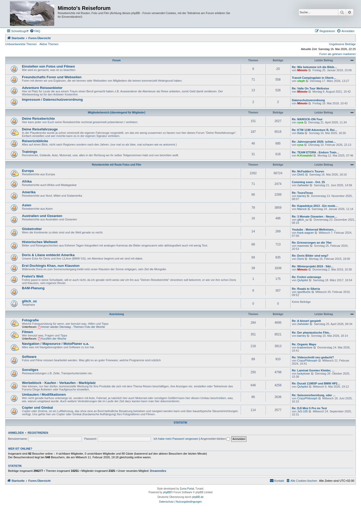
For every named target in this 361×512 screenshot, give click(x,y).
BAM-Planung (33, 288)
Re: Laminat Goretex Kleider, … (313, 370)
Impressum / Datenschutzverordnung (52, 99)
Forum (117, 60)
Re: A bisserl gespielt (306, 320)
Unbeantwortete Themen (21, 44)
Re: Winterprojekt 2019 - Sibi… (313, 266)
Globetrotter (32, 229)
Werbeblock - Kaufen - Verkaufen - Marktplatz (59, 383)
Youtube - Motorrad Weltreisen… (314, 229)
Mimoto (302, 70)
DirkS (300, 174)
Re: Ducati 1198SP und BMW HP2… (316, 383)
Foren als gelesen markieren (337, 54)
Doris (300, 258)
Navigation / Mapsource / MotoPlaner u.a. (55, 344)
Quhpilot (302, 280)
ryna (300, 122)
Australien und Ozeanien (42, 216)
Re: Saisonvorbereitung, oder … (314, 395)
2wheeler (303, 185)
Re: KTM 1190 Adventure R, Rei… (314, 129)
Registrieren (38, 432)
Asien (26, 205)
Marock (302, 208)
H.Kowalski (305, 155)
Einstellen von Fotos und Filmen (48, 66)
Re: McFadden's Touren (308, 171)
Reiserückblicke (35, 141)
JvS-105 (302, 411)
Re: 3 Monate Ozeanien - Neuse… (314, 216)
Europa (28, 171)
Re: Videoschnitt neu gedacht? (313, 357)
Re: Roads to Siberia (306, 288)
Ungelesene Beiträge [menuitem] (342, 44)
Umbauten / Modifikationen (44, 394)
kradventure (304, 347)
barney (301, 195)
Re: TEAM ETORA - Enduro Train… (315, 152)
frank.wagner (305, 232)
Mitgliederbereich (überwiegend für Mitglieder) (116, 112)
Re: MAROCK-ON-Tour (307, 119)
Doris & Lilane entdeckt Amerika (48, 255)
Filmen (27, 332)
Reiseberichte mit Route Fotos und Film (116, 164)
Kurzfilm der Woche (52, 338)
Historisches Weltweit (39, 242)
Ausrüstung (116, 314)
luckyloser (303, 373)
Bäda (300, 133)
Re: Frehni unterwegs (306, 277)
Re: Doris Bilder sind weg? (310, 255)
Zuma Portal (187, 488)
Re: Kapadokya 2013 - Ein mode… (315, 205)
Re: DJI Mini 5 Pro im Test (309, 408)
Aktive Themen (48, 44)
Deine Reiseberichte (38, 119)
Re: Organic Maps (304, 344)
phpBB (167, 492)
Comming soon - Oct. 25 (308, 182)
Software (29, 357)
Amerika (28, 192)
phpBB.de (198, 497)
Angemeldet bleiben (215, 438)
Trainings (29, 152)
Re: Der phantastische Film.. (311, 332)
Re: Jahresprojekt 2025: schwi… (314, 141)
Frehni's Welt (32, 276)
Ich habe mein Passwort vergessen (175, 438)
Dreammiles (158, 470)
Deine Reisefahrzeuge (40, 129)
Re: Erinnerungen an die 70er (312, 242)
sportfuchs (304, 291)
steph (301, 80)
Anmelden (16, 432)
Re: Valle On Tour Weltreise (310, 88)
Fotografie (30, 320)
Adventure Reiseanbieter (42, 88)
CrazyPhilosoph (307, 360)
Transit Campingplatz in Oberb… (314, 77)
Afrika (27, 181)
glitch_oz (303, 219)
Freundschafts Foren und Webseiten (51, 77)
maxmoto (303, 245)
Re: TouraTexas (302, 192)
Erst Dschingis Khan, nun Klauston (51, 266)
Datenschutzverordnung (308, 100)
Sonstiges (30, 370)
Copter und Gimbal (37, 407)
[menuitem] (35, 31)
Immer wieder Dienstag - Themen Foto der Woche (71, 326)
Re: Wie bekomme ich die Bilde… (314, 67)
